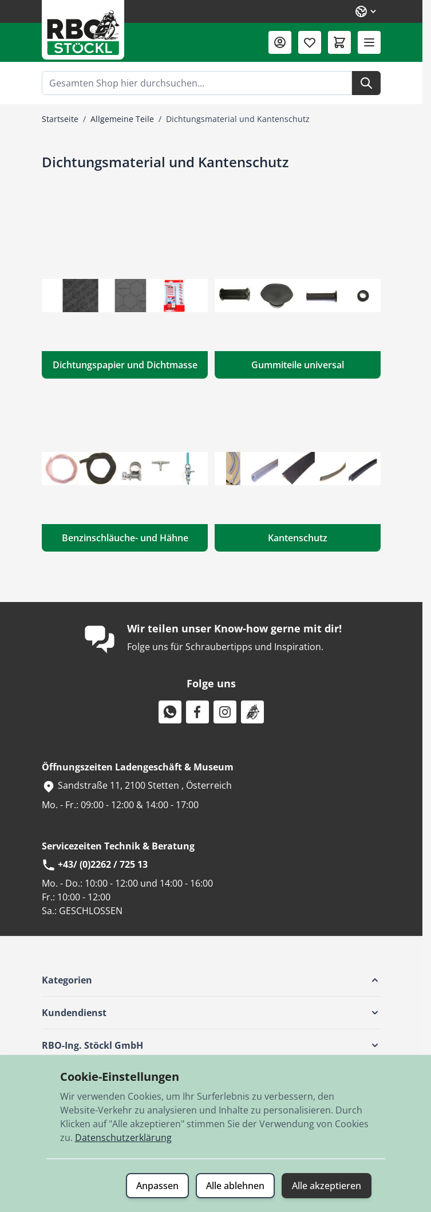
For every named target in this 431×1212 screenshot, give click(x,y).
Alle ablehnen (235, 1185)
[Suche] (366, 83)
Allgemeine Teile (122, 118)
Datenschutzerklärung (123, 1137)
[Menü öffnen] (369, 42)
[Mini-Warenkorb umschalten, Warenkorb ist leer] (339, 42)
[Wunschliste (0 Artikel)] (309, 42)
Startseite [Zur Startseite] (60, 118)
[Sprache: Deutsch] (366, 11)
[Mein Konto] (279, 42)
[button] (211, 980)
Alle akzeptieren (326, 1185)
